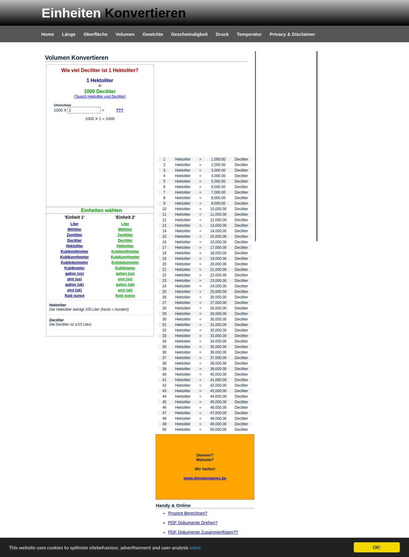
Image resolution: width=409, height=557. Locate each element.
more (195, 547)
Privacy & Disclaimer (292, 34)
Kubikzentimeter (74, 257)
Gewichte (153, 34)
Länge (68, 34)
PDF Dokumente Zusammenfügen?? (203, 532)
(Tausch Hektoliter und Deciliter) (100, 96)
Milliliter (74, 229)
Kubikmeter (74, 268)
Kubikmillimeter (74, 251)
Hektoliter (74, 246)
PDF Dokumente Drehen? (193, 522)
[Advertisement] (100, 164)
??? (119, 110)
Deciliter (74, 240)
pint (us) (74, 279)
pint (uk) (74, 290)
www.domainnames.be (204, 478)
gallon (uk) (74, 284)
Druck (222, 34)
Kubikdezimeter (74, 262)
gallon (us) (74, 273)
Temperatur (249, 34)
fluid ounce (74, 296)
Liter (75, 224)
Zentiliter (75, 235)
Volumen (125, 34)
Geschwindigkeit (189, 34)
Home (47, 34)
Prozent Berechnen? (187, 513)
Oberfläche (95, 34)
